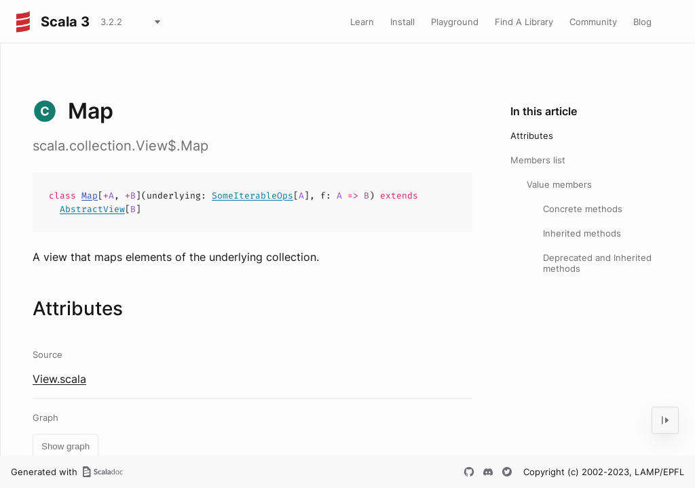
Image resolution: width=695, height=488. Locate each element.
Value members (559, 184)
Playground (454, 21)
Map (89, 195)
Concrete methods (582, 208)
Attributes (531, 135)
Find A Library (524, 21)
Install (402, 21)
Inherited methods (582, 233)
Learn (362, 21)
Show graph (65, 446)
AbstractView (92, 209)
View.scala (59, 379)
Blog (642, 21)
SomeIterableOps (252, 195)
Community (593, 21)
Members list (537, 160)
